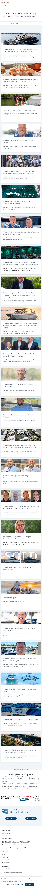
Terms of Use (5, 857)
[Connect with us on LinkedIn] (32, 848)
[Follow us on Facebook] (2, 848)
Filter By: (12, 23)
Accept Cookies (29, 884)
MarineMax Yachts (7, 833)
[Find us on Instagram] (17, 848)
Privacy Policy (5, 851)
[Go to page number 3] (24, 766)
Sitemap (4, 854)
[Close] (39, 879)
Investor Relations (7, 838)
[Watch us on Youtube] (25, 848)
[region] (21, 882)
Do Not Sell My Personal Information (15, 884)
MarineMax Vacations (8, 836)
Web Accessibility (6, 859)
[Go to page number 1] (18, 766)
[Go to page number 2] (21, 766)
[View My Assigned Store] (6, 6)
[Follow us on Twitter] (10, 848)
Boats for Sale (6, 830)
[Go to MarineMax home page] (6, 2)
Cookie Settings (5, 862)
